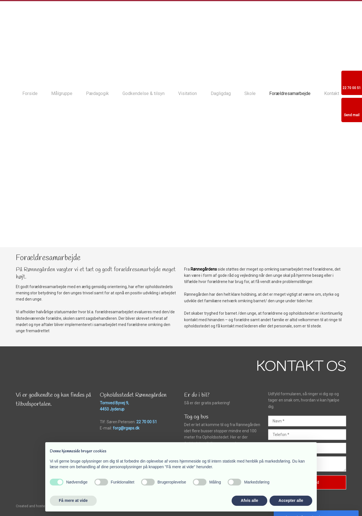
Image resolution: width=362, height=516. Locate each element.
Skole (250, 93)
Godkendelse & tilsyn (143, 93)
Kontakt (331, 93)
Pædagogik (97, 93)
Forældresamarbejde (290, 93)
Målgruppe (61, 93)
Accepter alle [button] (291, 500)
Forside (30, 93)
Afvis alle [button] (249, 500)
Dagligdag (221, 93)
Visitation (187, 93)
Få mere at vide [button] (73, 500)
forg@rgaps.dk (126, 428)
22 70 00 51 (146, 422)
